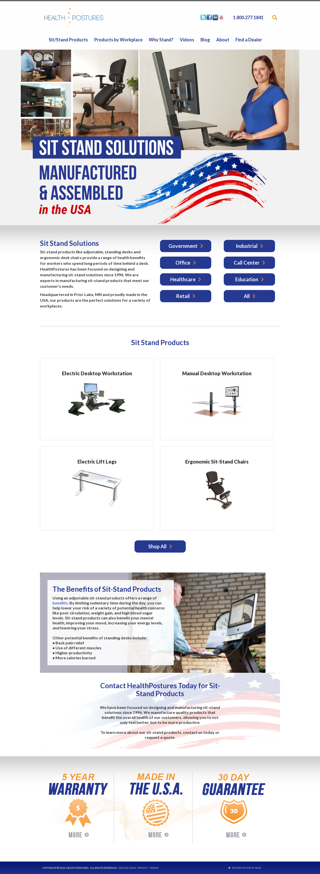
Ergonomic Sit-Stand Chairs (216, 461)
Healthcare (183, 279)
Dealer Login (127, 867)
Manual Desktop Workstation (217, 373)
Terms (154, 867)
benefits (60, 602)
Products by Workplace (118, 39)
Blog (205, 39)
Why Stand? (161, 39)
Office (183, 263)
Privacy (143, 867)
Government (183, 246)
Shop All (157, 546)
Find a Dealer (249, 39)
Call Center (247, 263)
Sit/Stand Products (68, 39)
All (247, 296)
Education (246, 279)
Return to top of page (246, 867)
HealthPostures (83, 17)
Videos (187, 39)
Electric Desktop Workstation (97, 373)
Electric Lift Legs (97, 461)
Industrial (247, 246)
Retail (183, 296)
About (222, 39)
